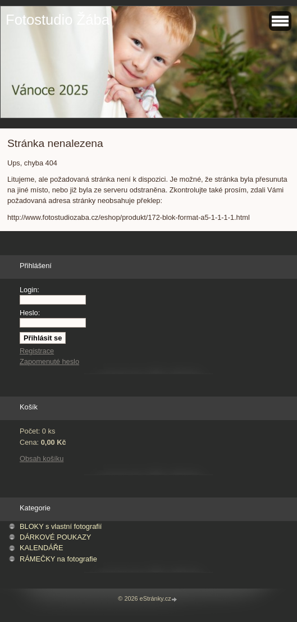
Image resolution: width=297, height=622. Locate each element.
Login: (29, 289)
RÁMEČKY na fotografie (58, 559)
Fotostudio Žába (57, 19)
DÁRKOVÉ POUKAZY (55, 537)
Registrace (37, 351)
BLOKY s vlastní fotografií (61, 526)
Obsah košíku (41, 458)
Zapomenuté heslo (49, 361)
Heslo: (30, 312)
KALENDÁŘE (41, 547)
